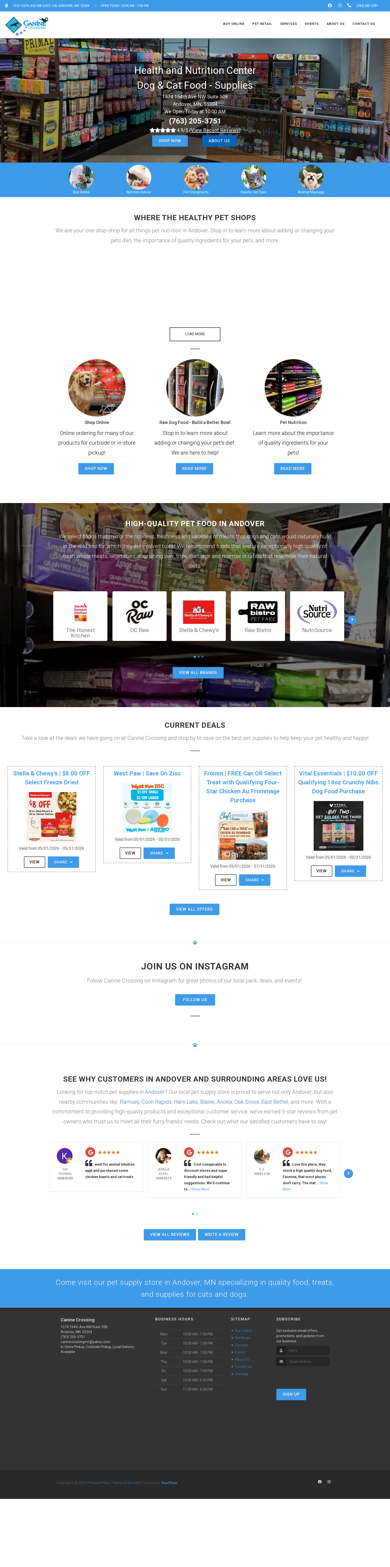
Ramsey (129, 1102)
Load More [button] (195, 334)
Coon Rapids (156, 1102)
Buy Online (81, 192)
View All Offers (194, 909)
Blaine (207, 1102)
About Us (219, 140)
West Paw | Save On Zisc (147, 773)
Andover (155, 1092)
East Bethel (274, 1102)
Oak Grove (246, 1102)
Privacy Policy (99, 1483)
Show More (200, 1189)
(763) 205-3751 (195, 121)
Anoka (224, 1102)
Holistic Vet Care (253, 192)
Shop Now (170, 140)
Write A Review (221, 1234)
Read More (194, 468)
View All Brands (198, 672)
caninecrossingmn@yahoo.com (85, 1342)
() (215, 130)
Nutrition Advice (138, 192)
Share (63, 862)
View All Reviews (170, 1234)
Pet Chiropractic (196, 192)
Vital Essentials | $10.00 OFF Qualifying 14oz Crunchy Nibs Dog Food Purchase (338, 782)
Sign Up (291, 1394)
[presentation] (302, 1375)
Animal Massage (311, 192)
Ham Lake (186, 1102)
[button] (101, 284)
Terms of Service (125, 1483)
